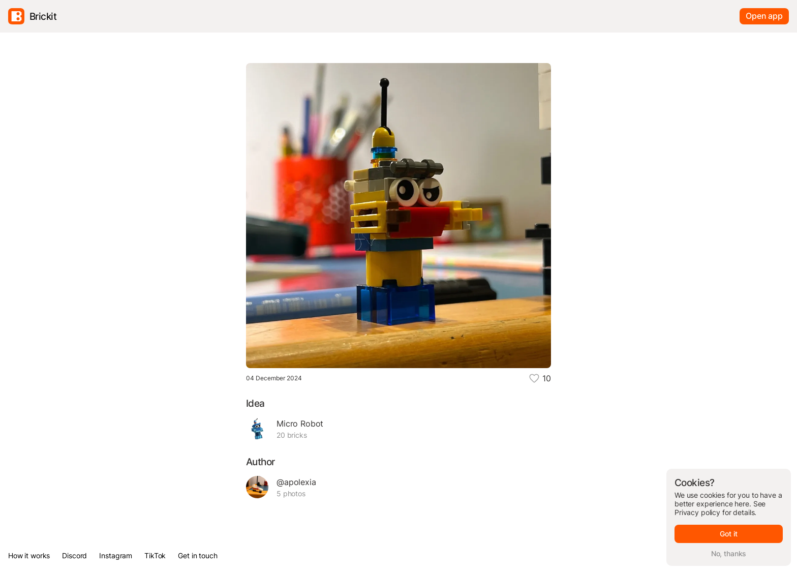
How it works (29, 555)
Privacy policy (697, 512)
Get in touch (197, 555)
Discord (74, 555)
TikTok (155, 555)
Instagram (115, 555)
